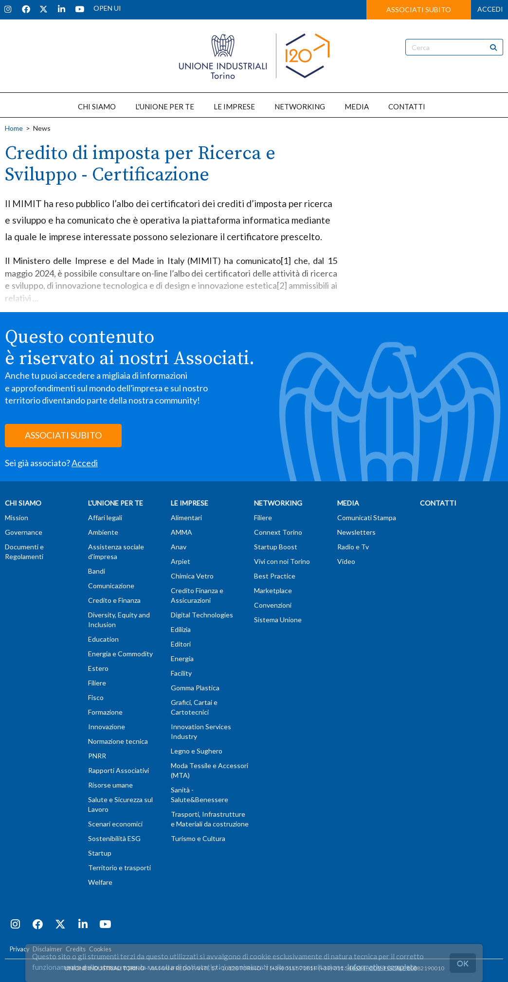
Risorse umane (110, 785)
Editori (181, 644)
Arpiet (180, 561)
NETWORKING (299, 106)
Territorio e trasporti (119, 867)
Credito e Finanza (114, 600)
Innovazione (106, 726)
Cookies (100, 949)
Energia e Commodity (120, 653)
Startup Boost (275, 547)
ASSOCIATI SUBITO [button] (418, 9)
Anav (178, 547)
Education (103, 639)
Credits (76, 949)
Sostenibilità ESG (114, 838)
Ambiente (103, 532)
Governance (23, 532)
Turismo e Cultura (198, 838)
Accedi (85, 462)
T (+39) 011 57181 (289, 968)
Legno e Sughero (196, 751)
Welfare (100, 882)
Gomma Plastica (195, 688)
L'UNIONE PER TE (164, 106)
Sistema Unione (278, 619)
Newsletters (356, 532)
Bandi (96, 571)
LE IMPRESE (234, 106)
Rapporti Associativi (118, 770)
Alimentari (186, 517)
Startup (99, 853)
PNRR (97, 756)
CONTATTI (406, 106)
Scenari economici (115, 824)
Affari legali (105, 517)
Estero (98, 668)
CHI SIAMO (97, 106)
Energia (182, 658)
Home (14, 128)
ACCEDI (490, 9)
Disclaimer (47, 949)
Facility (181, 673)
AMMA (181, 532)
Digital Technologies (202, 615)
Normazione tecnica (118, 741)
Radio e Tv (353, 547)
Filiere (97, 683)
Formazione (105, 712)
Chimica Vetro (192, 576)
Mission (16, 517)
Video (346, 561)
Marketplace (273, 590)
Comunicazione (111, 585)
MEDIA (357, 106)
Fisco (96, 697)
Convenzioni (272, 605)
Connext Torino (278, 532)
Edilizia (181, 629)
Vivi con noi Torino (282, 561)
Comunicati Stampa (366, 517)
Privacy (19, 949)
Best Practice (274, 576)
